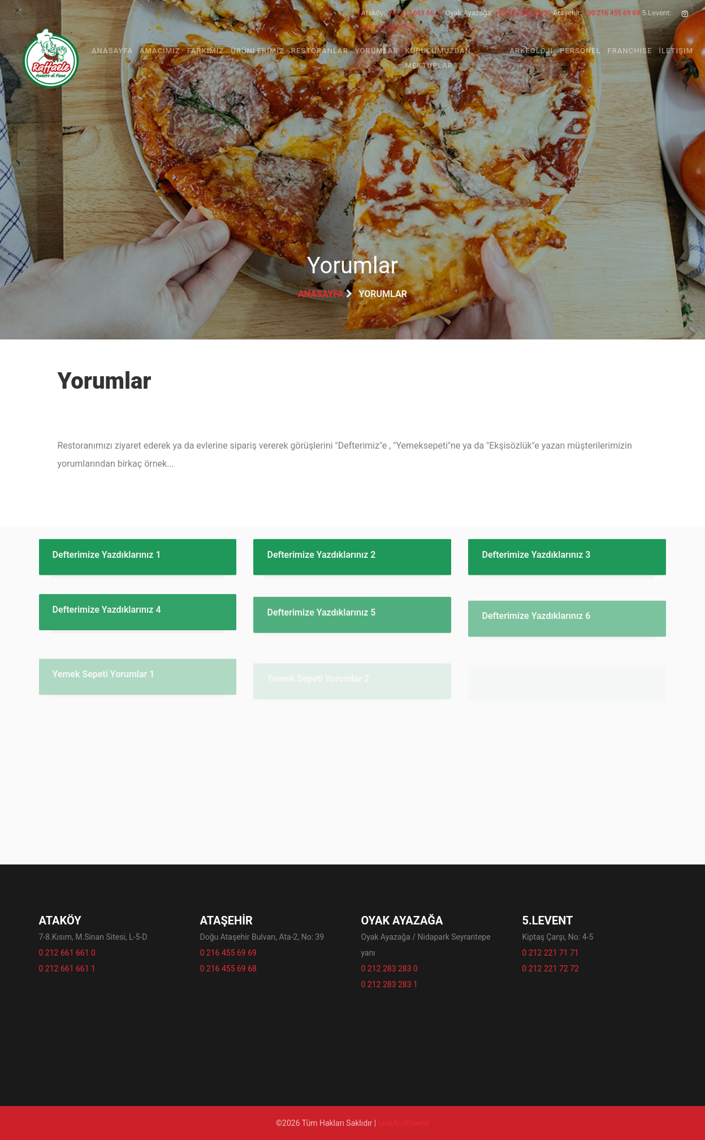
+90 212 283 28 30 (523, 13)
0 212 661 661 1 (67, 968)
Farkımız (205, 50)
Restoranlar (319, 50)
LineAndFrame (403, 1123)
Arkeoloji (531, 50)
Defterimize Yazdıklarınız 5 (321, 621)
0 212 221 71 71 (550, 952)
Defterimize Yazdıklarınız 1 (107, 559)
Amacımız (160, 50)
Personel (580, 50)
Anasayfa (112, 50)
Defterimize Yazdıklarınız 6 (536, 625)
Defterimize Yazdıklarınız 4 (107, 615)
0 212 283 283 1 (389, 984)
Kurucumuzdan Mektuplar (438, 58)
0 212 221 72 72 (550, 968)
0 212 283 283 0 (389, 968)
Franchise (630, 50)
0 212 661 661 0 (67, 952)
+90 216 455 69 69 (611, 13)
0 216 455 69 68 (228, 968)
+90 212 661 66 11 (415, 13)
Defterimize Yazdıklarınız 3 (536, 559)
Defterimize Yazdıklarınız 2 (321, 559)
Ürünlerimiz (257, 50)
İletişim (676, 50)
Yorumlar (377, 50)
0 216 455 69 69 (228, 952)
